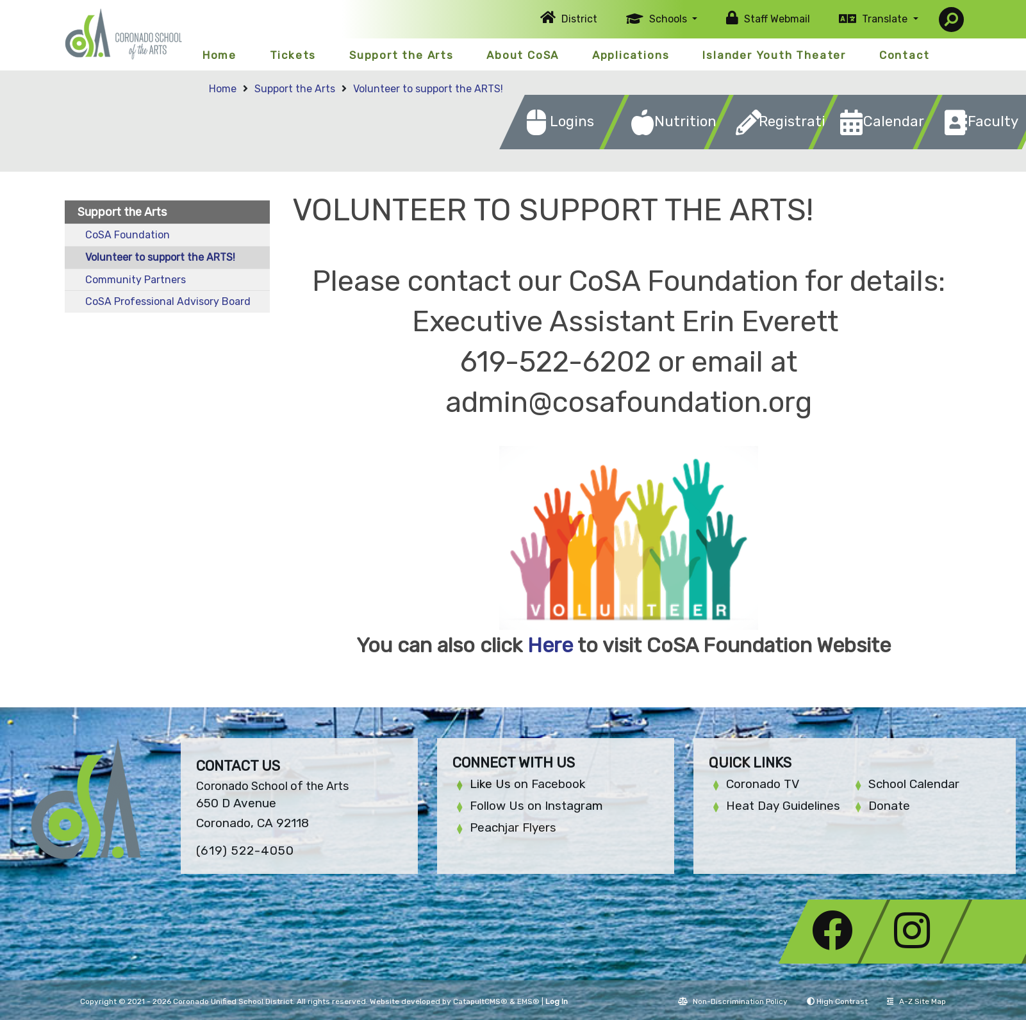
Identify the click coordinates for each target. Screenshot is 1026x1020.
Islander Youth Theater (774, 55)
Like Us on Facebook (527, 784)
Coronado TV (762, 784)
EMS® (528, 1001)
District (579, 19)
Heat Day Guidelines (783, 805)
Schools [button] (669, 19)
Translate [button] (886, 19)
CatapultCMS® (480, 1001)
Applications (631, 55)
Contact (904, 55)
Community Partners (135, 280)
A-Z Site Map (916, 1001)
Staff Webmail (777, 19)
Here (550, 645)
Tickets (293, 55)
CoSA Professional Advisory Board (168, 301)
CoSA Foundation (127, 235)
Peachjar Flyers (513, 827)
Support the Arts (401, 55)
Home (219, 55)
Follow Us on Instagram (536, 805)
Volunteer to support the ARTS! (428, 89)
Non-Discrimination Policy (733, 1001)
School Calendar (913, 784)
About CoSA (522, 55)
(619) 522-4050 (245, 850)
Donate (889, 805)
